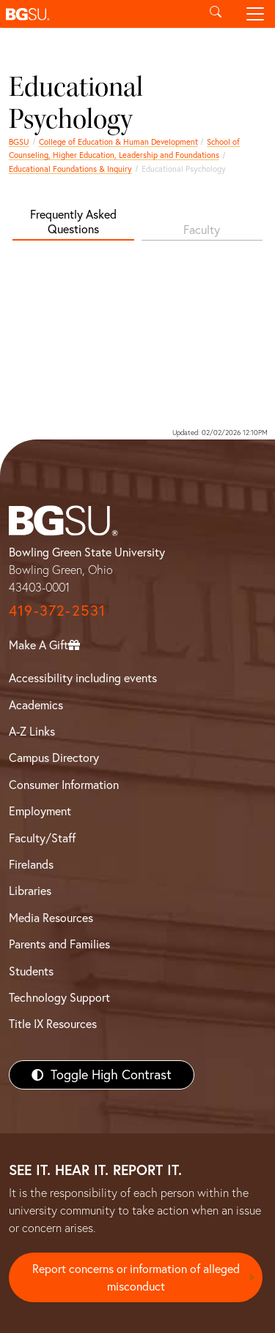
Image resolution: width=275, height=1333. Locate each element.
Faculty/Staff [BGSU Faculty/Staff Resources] (42, 838)
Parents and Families (59, 944)
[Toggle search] (215, 14)
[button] (98, 14)
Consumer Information (64, 784)
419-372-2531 (57, 610)
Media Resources (51, 917)
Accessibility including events (83, 678)
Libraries (30, 890)
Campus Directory (54, 757)
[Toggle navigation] (255, 14)
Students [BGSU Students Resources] (31, 971)
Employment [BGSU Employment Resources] (40, 811)
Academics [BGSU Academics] (36, 705)
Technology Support (59, 997)
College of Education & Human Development (118, 142)
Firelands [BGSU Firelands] (31, 864)
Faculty (201, 229)
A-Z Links (32, 731)
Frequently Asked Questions (73, 221)
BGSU (19, 142)
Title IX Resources (53, 1023)
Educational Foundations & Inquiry (70, 169)
